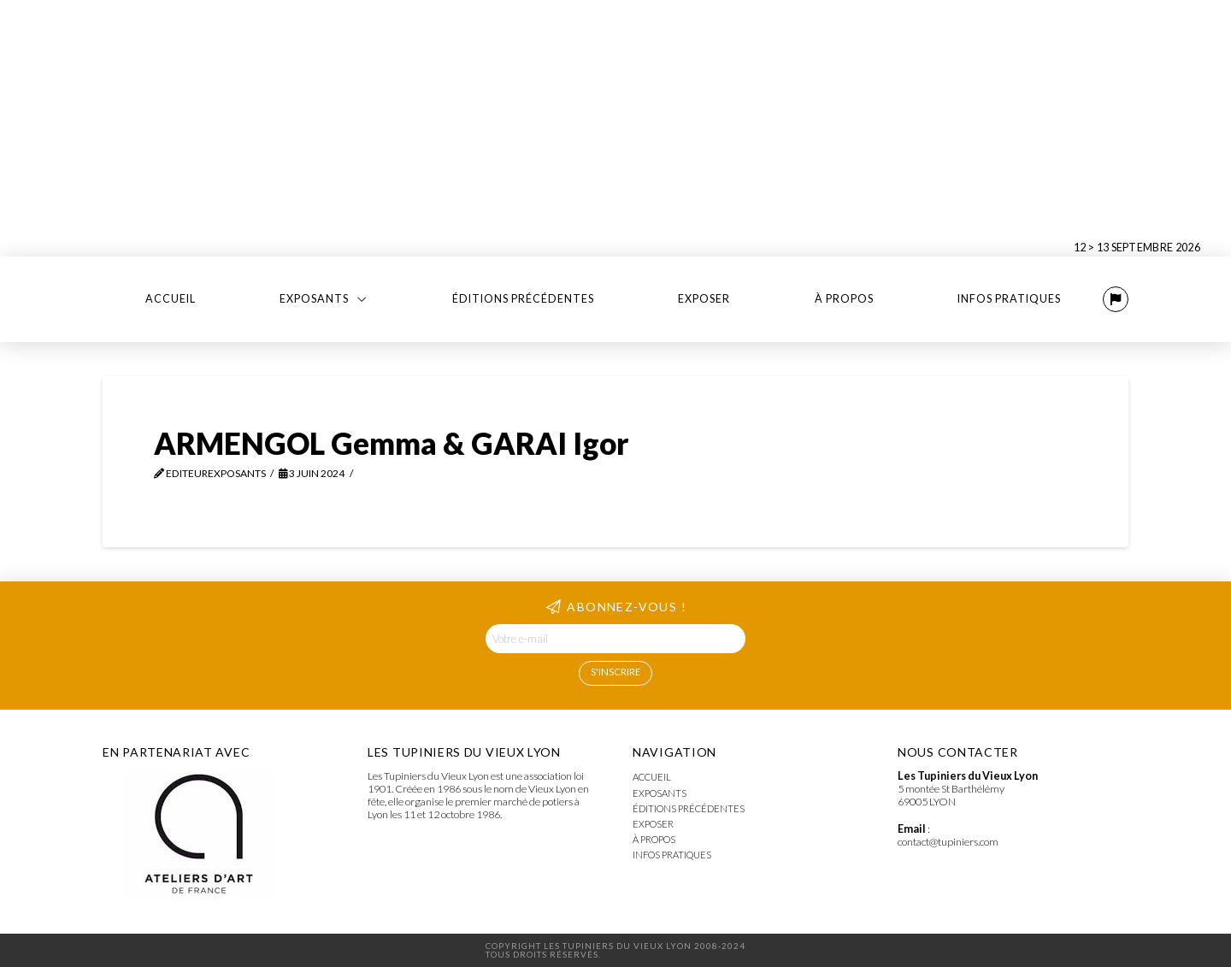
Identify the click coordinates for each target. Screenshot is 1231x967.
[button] (1115, 299)
